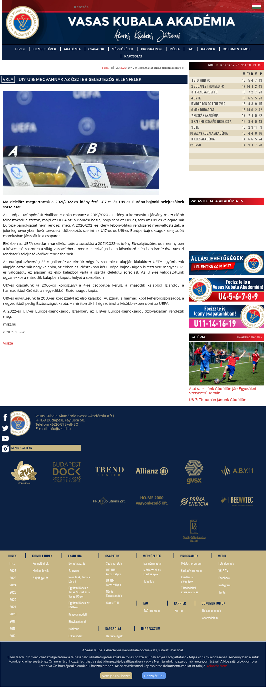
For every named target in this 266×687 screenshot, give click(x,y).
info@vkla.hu (59, 428)
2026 (13, 570)
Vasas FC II (112, 603)
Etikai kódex (75, 636)
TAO (190, 49)
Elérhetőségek (114, 636)
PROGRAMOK (151, 49)
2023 (13, 592)
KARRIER (208, 49)
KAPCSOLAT (133, 56)
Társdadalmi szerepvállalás (189, 590)
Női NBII (241, 64)
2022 (13, 599)
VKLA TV (223, 570)
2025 (13, 578)
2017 (13, 636)
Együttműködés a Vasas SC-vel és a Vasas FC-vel (79, 592)
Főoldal (105, 67)
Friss (12, 563)
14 (233, 64)
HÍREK (20, 49)
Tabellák (149, 581)
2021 (13, 607)
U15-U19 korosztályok (113, 572)
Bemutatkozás (76, 563)
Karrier (179, 610)
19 (217, 64)
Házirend (73, 629)
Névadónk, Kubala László (79, 579)
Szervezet (74, 570)
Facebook (224, 578)
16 (225, 64)
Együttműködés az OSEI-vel (79, 605)
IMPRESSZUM (150, 628)
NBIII (211, 64)
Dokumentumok (211, 610)
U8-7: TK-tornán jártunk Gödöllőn (217, 399)
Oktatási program (191, 563)
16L (254, 64)
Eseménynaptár (153, 563)
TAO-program (152, 610)
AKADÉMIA (72, 49)
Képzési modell (77, 614)
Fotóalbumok (226, 563)
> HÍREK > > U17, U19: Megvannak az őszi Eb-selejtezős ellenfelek (142, 67)
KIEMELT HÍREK (44, 49)
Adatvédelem (216, 666)
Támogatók (21, 448)
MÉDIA (175, 49)
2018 (13, 628)
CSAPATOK (96, 49)
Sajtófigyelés (40, 578)
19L (249, 64)
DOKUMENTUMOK (237, 49)
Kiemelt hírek (40, 563)
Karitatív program (191, 570)
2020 (123, 67)
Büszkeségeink (77, 621)
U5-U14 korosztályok (113, 582)
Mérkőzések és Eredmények (152, 572)
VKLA (8, 79)
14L (260, 64)
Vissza (8, 343)
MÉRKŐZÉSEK (123, 49)
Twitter (222, 592)
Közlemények (40, 570)
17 (221, 64)
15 (229, 64)
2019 (13, 621)
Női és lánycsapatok (114, 593)
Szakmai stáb (114, 563)
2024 (13, 585)
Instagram (224, 585)
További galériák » (249, 337)
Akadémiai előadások (187, 579)
